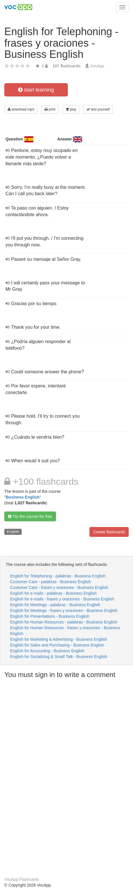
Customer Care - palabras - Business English (50, 581)
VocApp (97, 66)
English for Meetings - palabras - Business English (55, 604)
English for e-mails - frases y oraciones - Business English (62, 599)
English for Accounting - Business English (47, 651)
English (13, 531)
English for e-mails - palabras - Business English (53, 593)
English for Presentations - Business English (49, 616)
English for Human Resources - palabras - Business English (63, 622)
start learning (36, 90)
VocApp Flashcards (21, 879)
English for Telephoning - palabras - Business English (58, 576)
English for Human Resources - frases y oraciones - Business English (65, 630)
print (49, 109)
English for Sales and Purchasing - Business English (57, 645)
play (71, 109)
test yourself (98, 109)
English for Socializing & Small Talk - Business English (58, 656)
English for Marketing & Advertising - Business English (58, 639)
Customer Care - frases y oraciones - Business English (59, 587)
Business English (23, 497)
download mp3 (21, 109)
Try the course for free (30, 516)
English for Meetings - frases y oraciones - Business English (63, 610)
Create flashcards (109, 532)
